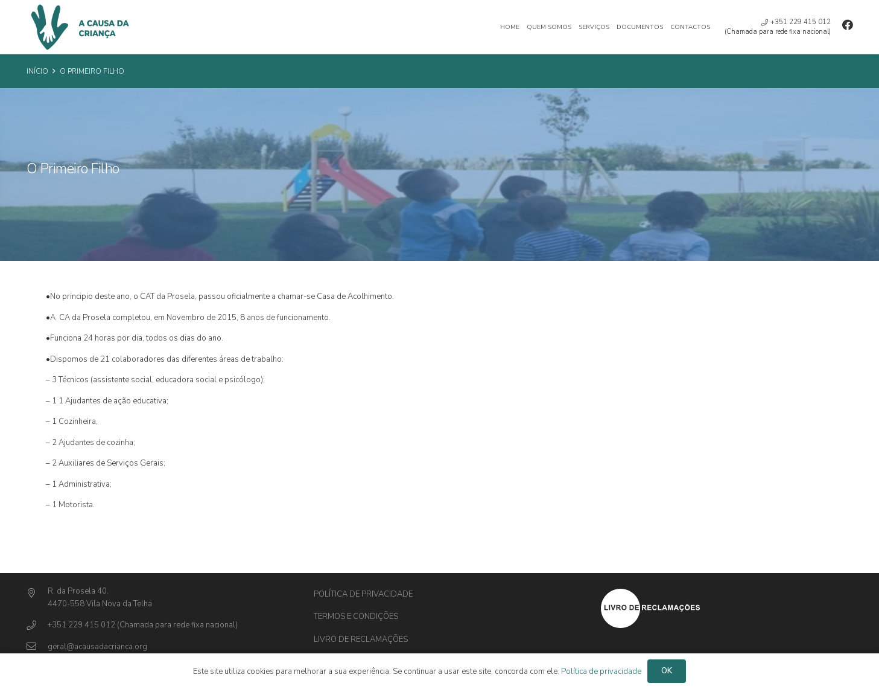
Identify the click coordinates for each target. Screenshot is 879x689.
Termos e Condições (356, 616)
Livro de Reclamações (361, 639)
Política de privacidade (363, 594)
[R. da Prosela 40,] (37, 594)
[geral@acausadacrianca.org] (37, 647)
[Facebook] (847, 24)
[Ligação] (78, 27)
